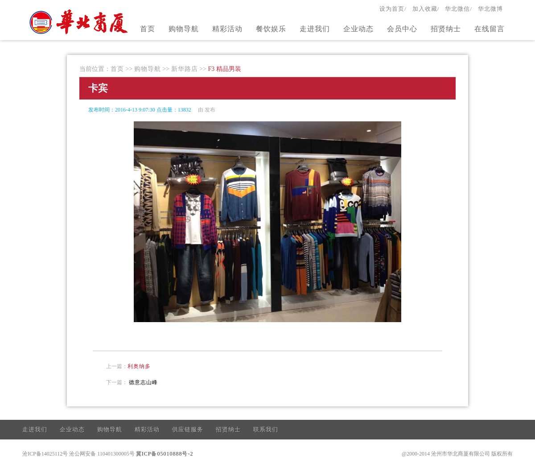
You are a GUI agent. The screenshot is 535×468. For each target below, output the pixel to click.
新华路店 (184, 69)
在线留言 (489, 29)
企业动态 (358, 29)
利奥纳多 (139, 366)
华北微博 (490, 8)
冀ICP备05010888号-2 (164, 454)
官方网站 (80, 21)
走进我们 (315, 29)
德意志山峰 (143, 382)
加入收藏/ (426, 8)
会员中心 (402, 29)
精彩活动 (227, 29)
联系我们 (265, 429)
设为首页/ (393, 8)
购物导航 (184, 29)
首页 (147, 29)
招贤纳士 (446, 29)
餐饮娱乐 (271, 29)
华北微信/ (458, 8)
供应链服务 (187, 429)
